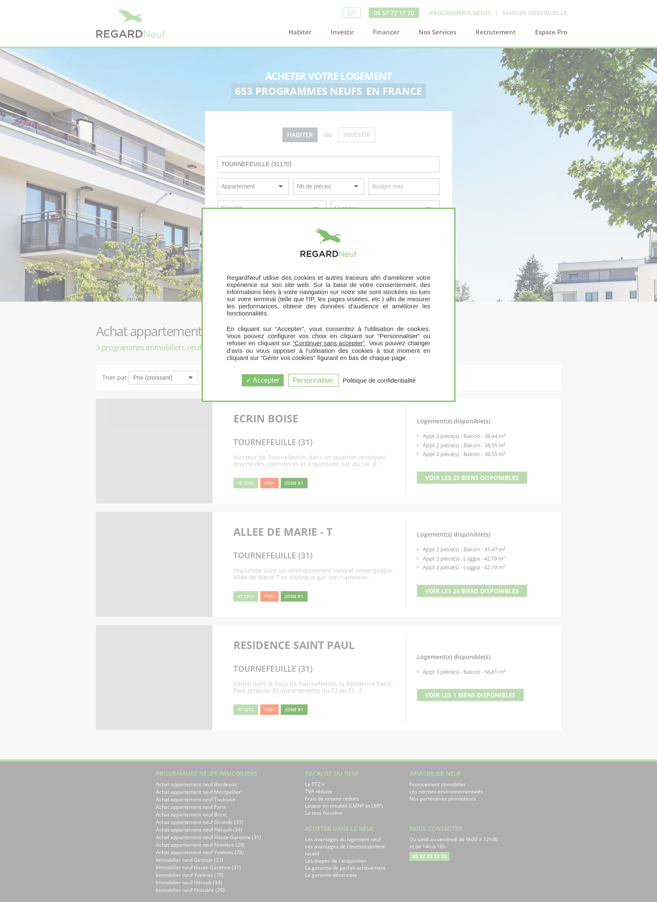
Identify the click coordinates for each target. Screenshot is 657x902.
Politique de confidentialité (379, 380)
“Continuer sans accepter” (328, 343)
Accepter (262, 380)
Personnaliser (313, 380)
